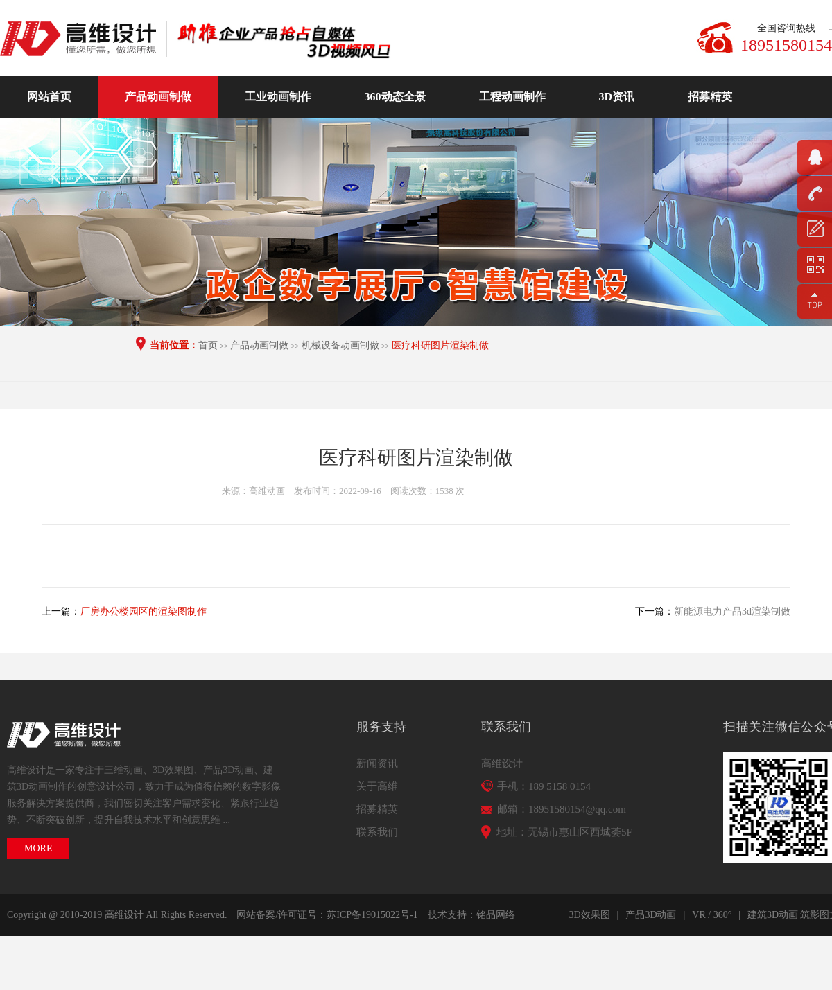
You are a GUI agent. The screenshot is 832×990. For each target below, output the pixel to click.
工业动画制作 (278, 97)
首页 (208, 345)
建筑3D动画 (772, 915)
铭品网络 (495, 915)
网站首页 (49, 97)
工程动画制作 (512, 97)
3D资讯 (617, 97)
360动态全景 (395, 97)
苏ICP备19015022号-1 (372, 915)
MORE (38, 848)
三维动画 (123, 770)
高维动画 (83, 39)
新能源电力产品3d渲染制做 (732, 611)
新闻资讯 (377, 763)
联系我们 (377, 832)
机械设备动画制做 (340, 345)
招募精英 (710, 97)
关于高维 (377, 786)
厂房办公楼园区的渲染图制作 (143, 611)
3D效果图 (173, 770)
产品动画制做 (158, 97)
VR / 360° (711, 915)
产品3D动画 (228, 770)
